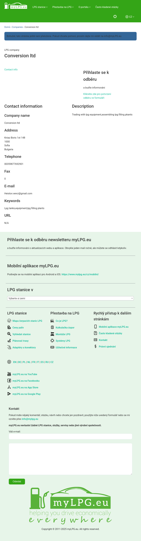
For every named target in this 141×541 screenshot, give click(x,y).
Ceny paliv (15, 327)
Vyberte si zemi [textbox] (17, 298)
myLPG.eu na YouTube (22, 374)
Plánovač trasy (17, 340)
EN (14, 362)
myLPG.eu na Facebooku (23, 380)
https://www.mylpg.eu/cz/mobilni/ (80, 274)
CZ (51, 362)
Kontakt (100, 340)
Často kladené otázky (106, 7)
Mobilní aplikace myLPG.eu (111, 326)
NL (28, 362)
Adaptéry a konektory (21, 347)
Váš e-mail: (15, 431)
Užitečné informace (63, 347)
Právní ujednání (105, 346)
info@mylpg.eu (30, 419)
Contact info (11, 69)
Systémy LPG (60, 340)
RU (47, 362)
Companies (17, 27)
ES (42, 362)
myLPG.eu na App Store (22, 387)
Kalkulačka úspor (62, 327)
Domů (7, 27)
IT (38, 362)
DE (19, 362)
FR (33, 362)
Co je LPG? (59, 320)
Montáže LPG (60, 334)
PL (24, 362)
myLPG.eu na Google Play (24, 394)
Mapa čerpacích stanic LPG (24, 320)
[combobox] (70, 298)
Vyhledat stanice (19, 334)
